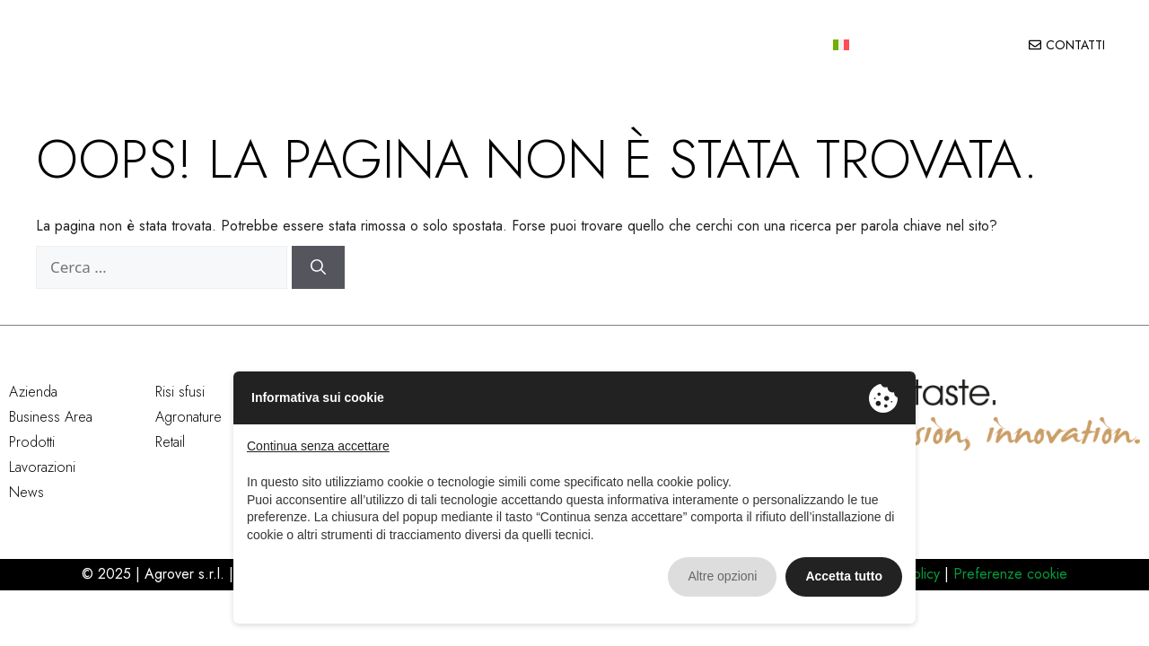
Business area (441, 47)
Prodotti (556, 47)
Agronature (188, 421)
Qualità (640, 48)
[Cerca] (318, 271)
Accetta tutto (843, 576)
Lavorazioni (722, 48)
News (797, 48)
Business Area (50, 421)
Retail (170, 446)
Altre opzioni (722, 576)
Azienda (333, 47)
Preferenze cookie (1008, 578)
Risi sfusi (180, 396)
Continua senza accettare (318, 446)
